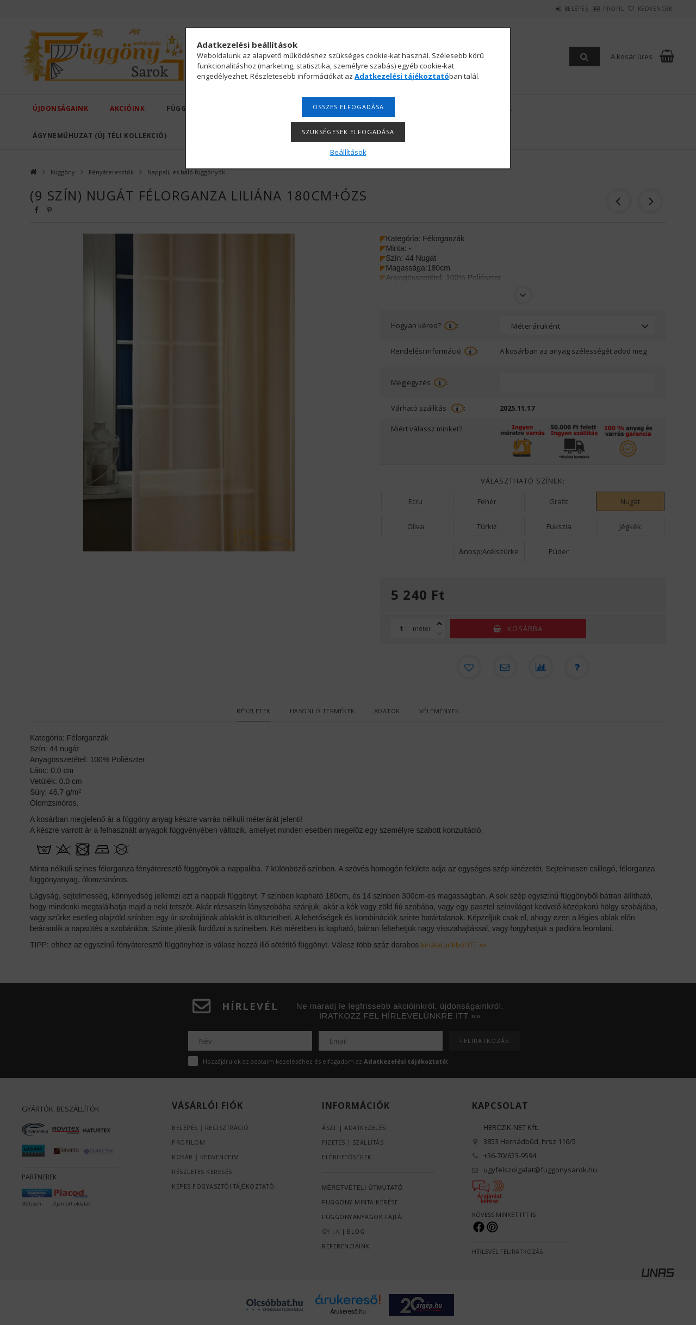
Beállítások (348, 152)
